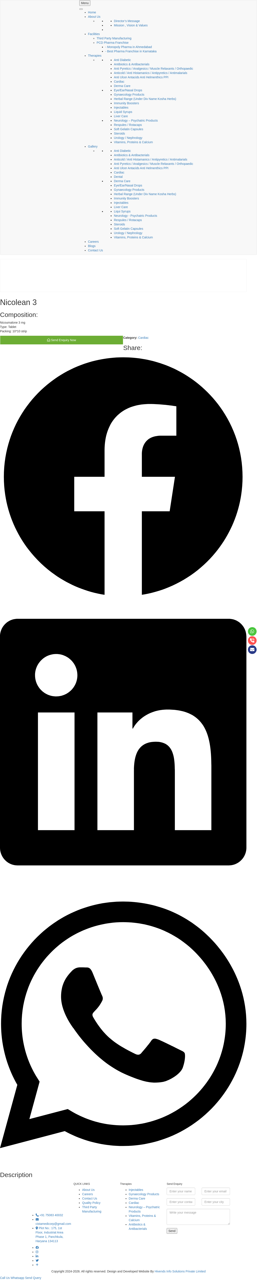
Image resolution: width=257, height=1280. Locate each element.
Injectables (121, 107)
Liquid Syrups (123, 112)
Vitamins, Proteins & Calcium (133, 142)
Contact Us (95, 250)
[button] (123, 477)
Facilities (94, 34)
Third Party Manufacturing (114, 38)
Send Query (33, 1278)
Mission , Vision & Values (131, 25)
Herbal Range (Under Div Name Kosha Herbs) (145, 99)
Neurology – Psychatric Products (136, 120)
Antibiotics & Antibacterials (131, 64)
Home (92, 12)
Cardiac (119, 81)
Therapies (94, 55)
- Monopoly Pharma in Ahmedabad (128, 47)
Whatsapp (17, 1278)
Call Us (5, 1278)
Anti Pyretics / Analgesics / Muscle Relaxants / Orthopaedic (153, 68)
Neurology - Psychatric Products (135, 215)
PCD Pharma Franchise (113, 42)
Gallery (92, 146)
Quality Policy (91, 1203)
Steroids (119, 133)
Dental (118, 176)
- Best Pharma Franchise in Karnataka (130, 51)
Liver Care (121, 116)
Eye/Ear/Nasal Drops (128, 90)
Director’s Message (127, 21)
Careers (93, 241)
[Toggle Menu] (81, 9)
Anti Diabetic (122, 60)
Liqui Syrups (122, 211)
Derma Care (122, 86)
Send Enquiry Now (61, 340)
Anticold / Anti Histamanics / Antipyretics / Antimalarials (150, 73)
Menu (85, 3)
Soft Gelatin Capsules (128, 129)
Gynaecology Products (129, 94)
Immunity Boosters (126, 103)
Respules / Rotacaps (128, 125)
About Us (94, 16)
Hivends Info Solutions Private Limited (180, 1271)
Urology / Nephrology (128, 138)
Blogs (92, 246)
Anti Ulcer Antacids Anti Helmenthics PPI (141, 77)
